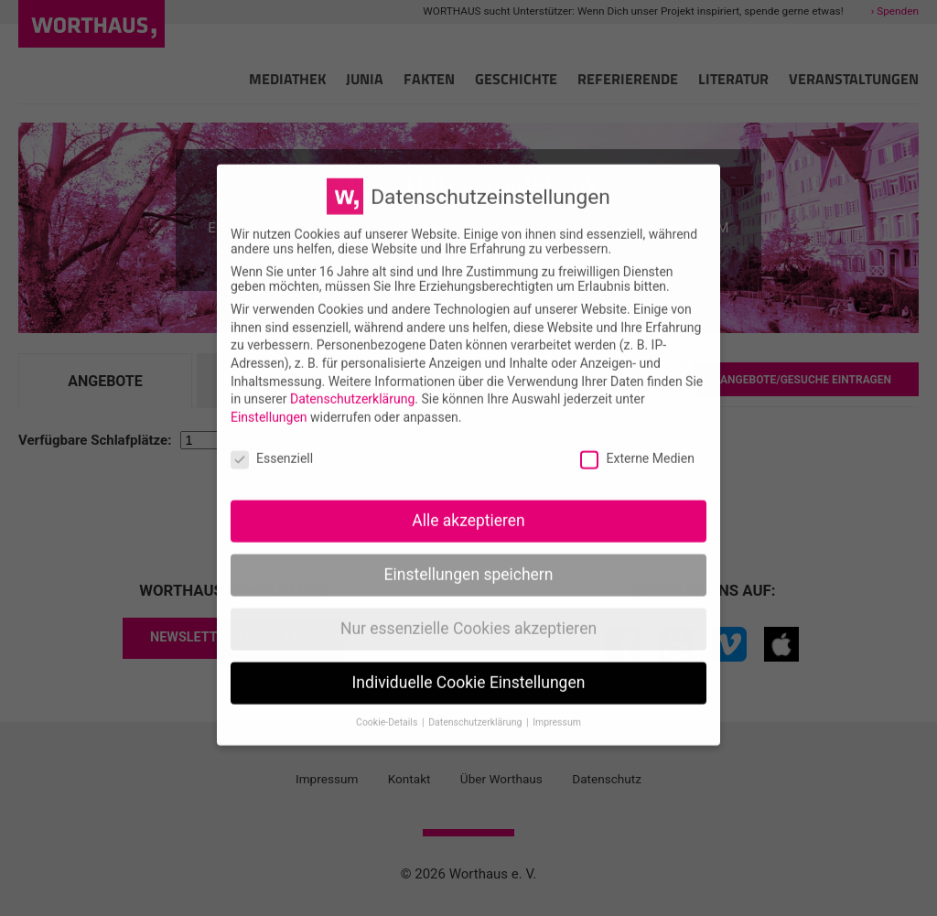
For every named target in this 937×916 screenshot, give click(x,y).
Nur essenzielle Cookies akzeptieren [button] (468, 612)
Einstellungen (269, 400)
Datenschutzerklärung (352, 382)
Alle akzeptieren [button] (468, 504)
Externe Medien (637, 441)
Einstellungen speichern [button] (469, 558)
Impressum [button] (557, 705)
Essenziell (272, 441)
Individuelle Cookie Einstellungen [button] (469, 666)
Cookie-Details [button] (388, 705)
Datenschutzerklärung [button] (476, 705)
